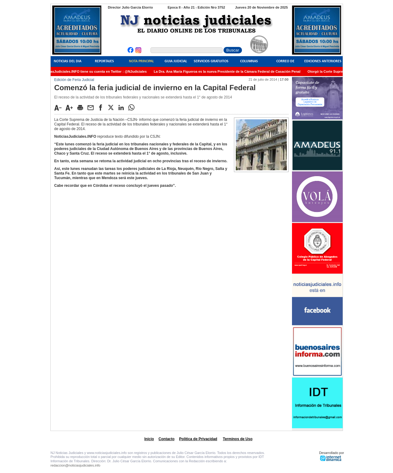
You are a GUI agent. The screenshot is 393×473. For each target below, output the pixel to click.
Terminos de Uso (237, 439)
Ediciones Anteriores (322, 61)
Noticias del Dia (67, 61)
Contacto (166, 439)
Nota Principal (141, 61)
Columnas (249, 61)
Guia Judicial (176, 61)
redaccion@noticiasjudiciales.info (75, 465)
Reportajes (104, 61)
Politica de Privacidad (198, 439)
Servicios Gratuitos (211, 61)
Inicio (149, 439)
